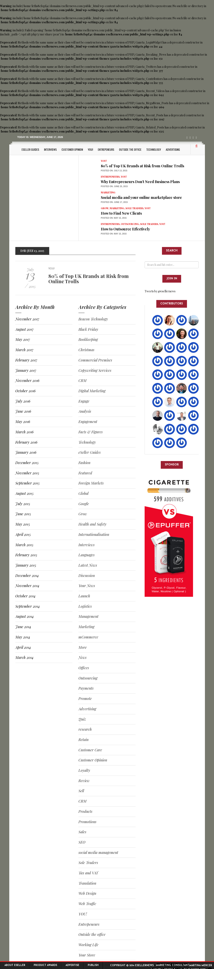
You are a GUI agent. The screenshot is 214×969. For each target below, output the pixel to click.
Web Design (87, 893)
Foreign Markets (91, 483)
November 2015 (27, 473)
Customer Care (90, 749)
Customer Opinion (72, 149)
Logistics (85, 606)
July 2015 (22, 503)
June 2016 (23, 411)
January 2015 (25, 565)
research (85, 729)
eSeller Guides (30, 149)
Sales (82, 831)
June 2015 (23, 513)
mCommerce (88, 637)
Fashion (84, 462)
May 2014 (22, 637)
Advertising (173, 149)
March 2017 (24, 349)
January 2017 (25, 370)
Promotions (87, 821)
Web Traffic (87, 903)
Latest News (87, 565)
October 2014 (25, 596)
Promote (85, 698)
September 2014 (27, 606)
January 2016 (25, 452)
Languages (86, 554)
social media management (98, 852)
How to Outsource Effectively (125, 229)
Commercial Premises (95, 360)
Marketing (108, 192)
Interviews (50, 149)
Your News (86, 585)
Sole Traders (134, 208)
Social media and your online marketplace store (141, 197)
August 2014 (24, 616)
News (82, 657)
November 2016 (27, 380)
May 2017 (22, 339)
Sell (81, 790)
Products (85, 811)
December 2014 (27, 575)
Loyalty (84, 770)
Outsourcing (130, 224)
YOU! (90, 149)
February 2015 (26, 554)
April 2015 (23, 534)
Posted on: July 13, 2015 (114, 171)
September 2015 (27, 483)
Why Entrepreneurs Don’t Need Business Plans (140, 181)
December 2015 (27, 462)
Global (83, 493)
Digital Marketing (91, 390)
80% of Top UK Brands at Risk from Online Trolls (142, 165)
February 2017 (26, 360)
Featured (85, 473)
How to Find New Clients (121, 213)
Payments (86, 688)
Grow (105, 208)
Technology (153, 149)
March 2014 (24, 657)
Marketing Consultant (172, 965)
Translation (87, 883)
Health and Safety (92, 524)
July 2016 (22, 401)
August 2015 (24, 493)
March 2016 (24, 431)
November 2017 (27, 319)
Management (88, 616)
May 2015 (22, 524)
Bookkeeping (88, 339)
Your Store (86, 955)
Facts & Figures (90, 431)
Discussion (86, 575)
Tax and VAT (88, 872)
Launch (84, 596)
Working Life (88, 944)
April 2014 (23, 647)
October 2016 (25, 390)
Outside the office (130, 149)
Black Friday (88, 329)
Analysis (84, 411)
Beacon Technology (93, 319)
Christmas (86, 349)
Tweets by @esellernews (160, 291)
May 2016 (22, 421)
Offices (83, 667)
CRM (82, 380)
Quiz (82, 719)
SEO (81, 842)
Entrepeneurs (106, 149)
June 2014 (23, 626)
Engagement (87, 421)
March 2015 (24, 544)
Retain (83, 739)
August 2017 (24, 329)
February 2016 (26, 442)
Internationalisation (93, 534)
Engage (83, 401)
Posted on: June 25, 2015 (114, 186)
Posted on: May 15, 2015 (114, 218)
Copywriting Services (94, 370)
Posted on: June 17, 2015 (114, 202)
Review (84, 780)
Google (83, 503)
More (82, 647)
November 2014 (27, 585)
